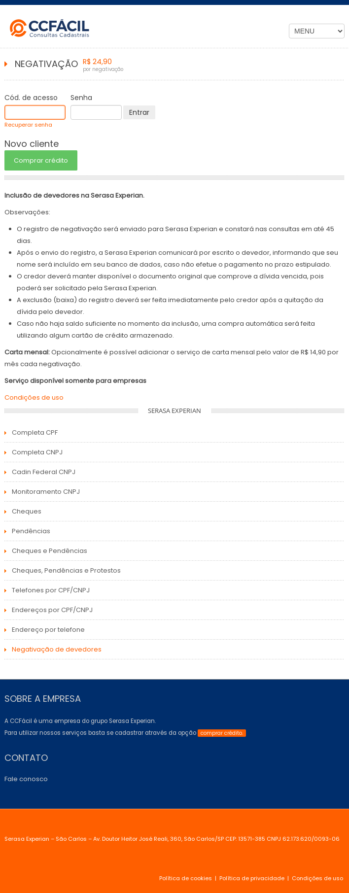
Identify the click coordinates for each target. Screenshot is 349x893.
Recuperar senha (28, 125)
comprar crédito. (222, 733)
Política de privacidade (251, 878)
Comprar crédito (41, 160)
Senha (81, 98)
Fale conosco (26, 779)
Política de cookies (185, 878)
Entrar (139, 112)
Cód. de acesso (31, 98)
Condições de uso (34, 397)
